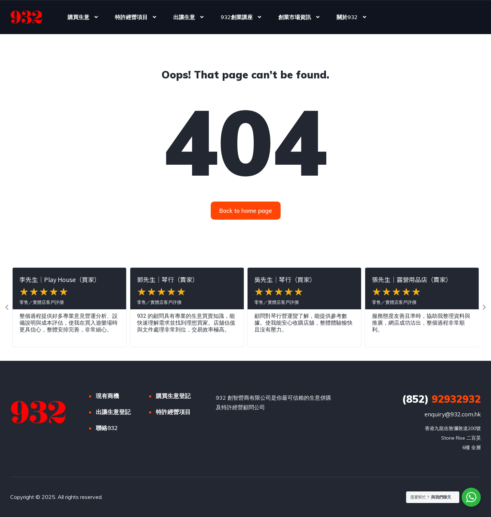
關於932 (347, 17)
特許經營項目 (131, 17)
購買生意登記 (173, 395)
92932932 (441, 399)
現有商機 (107, 395)
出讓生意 (184, 17)
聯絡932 (107, 427)
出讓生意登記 (113, 411)
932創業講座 (237, 17)
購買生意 (78, 17)
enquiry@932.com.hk (453, 414)
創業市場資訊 (294, 17)
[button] (6, 307)
